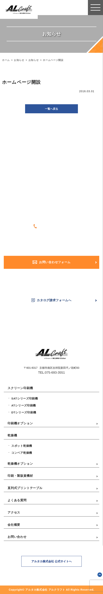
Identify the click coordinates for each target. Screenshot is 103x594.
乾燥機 (12, 435)
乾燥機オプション (20, 463)
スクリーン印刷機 (20, 388)
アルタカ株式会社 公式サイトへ (51, 561)
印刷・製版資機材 (20, 475)
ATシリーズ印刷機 (23, 405)
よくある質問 (17, 500)
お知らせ (19, 60)
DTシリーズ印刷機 (23, 412)
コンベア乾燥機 (21, 452)
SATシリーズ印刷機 (24, 398)
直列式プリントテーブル (25, 488)
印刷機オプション (20, 423)
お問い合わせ (17, 536)
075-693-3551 (55, 372)
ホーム (6, 60)
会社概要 (14, 524)
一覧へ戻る (51, 108)
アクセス (14, 512)
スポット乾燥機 (21, 445)
